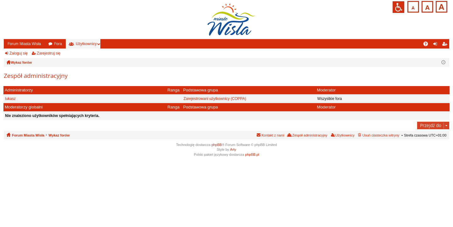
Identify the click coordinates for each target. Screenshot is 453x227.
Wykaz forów (59, 135)
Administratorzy (19, 90)
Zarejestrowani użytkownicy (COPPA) (214, 98)
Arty (233, 149)
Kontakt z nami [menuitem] (272, 135)
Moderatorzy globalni (24, 107)
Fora (58, 44)
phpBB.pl (252, 154)
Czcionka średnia (427, 6)
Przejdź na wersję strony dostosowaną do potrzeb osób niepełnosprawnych (398, 7)
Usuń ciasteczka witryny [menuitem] (380, 135)
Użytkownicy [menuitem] (345, 135)
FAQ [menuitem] (427, 45)
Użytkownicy (86, 44)
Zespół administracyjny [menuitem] (309, 135)
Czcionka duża (441, 6)
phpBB (216, 145)
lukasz (10, 98)
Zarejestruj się (48, 53)
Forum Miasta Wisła (24, 44)
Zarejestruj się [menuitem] (445, 45)
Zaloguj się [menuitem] (436, 45)
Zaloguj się (18, 53)
